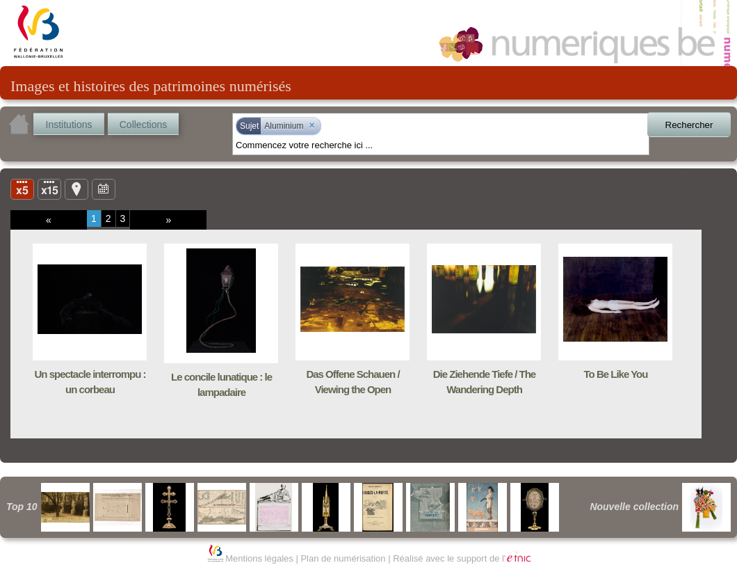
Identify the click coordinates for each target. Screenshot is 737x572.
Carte (76, 189)
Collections (143, 124)
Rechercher (689, 125)
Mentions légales (259, 558)
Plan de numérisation (342, 558)
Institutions (69, 124)
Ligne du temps (103, 189)
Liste (49, 189)
